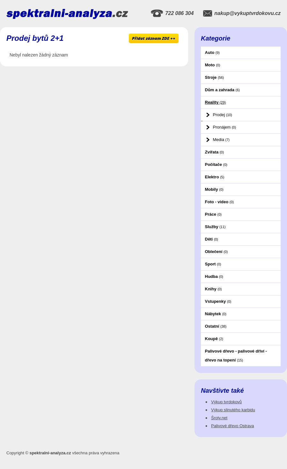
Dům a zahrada (222, 89)
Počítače (216, 164)
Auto (212, 52)
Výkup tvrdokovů (226, 401)
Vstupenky (218, 301)
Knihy (213, 289)
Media (221, 139)
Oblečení (216, 251)
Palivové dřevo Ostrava (232, 425)
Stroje (214, 77)
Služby (215, 226)
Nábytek (215, 313)
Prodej (222, 114)
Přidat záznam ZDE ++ (153, 38)
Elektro (214, 177)
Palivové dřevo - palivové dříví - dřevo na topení (236, 355)
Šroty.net (219, 417)
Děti (211, 239)
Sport (213, 264)
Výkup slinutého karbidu (233, 409)
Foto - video (219, 201)
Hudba (214, 276)
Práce (213, 214)
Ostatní (216, 326)
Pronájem (224, 127)
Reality (215, 102)
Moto (212, 65)
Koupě (214, 338)
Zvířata (214, 152)
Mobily (214, 189)
